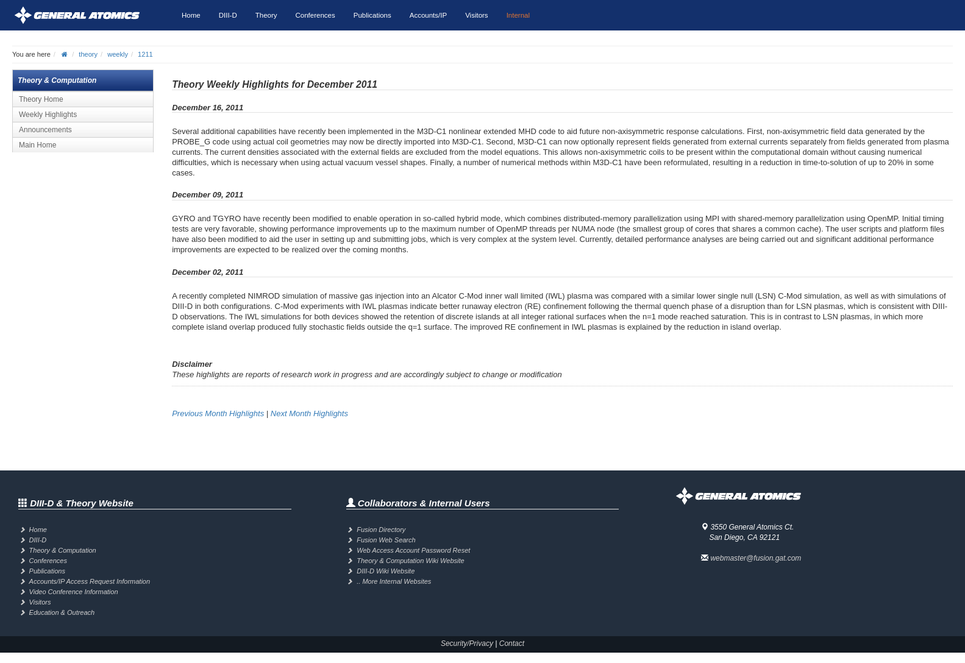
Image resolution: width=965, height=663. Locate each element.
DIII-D (228, 15)
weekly (117, 54)
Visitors (476, 15)
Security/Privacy (467, 643)
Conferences (315, 15)
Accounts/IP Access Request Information (90, 581)
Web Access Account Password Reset (413, 550)
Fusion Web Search (386, 540)
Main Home (37, 145)
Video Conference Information (73, 591)
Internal (518, 15)
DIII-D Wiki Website (386, 571)
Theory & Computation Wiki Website (410, 560)
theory (88, 54)
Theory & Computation (62, 550)
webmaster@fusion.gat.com (755, 558)
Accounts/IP (428, 15)
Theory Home (41, 99)
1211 (145, 54)
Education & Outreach (62, 612)
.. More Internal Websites (394, 581)
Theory (266, 15)
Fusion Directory (381, 529)
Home (191, 15)
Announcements (45, 130)
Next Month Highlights (309, 413)
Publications (372, 15)
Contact (511, 643)
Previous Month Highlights (218, 413)
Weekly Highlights (48, 114)
